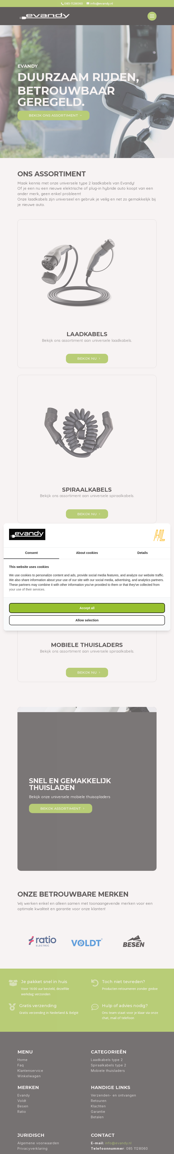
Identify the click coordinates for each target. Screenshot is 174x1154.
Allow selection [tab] (87, 620)
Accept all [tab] (87, 608)
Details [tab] (142, 553)
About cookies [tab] (87, 553)
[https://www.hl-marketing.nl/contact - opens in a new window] (159, 535)
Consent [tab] (31, 553)
